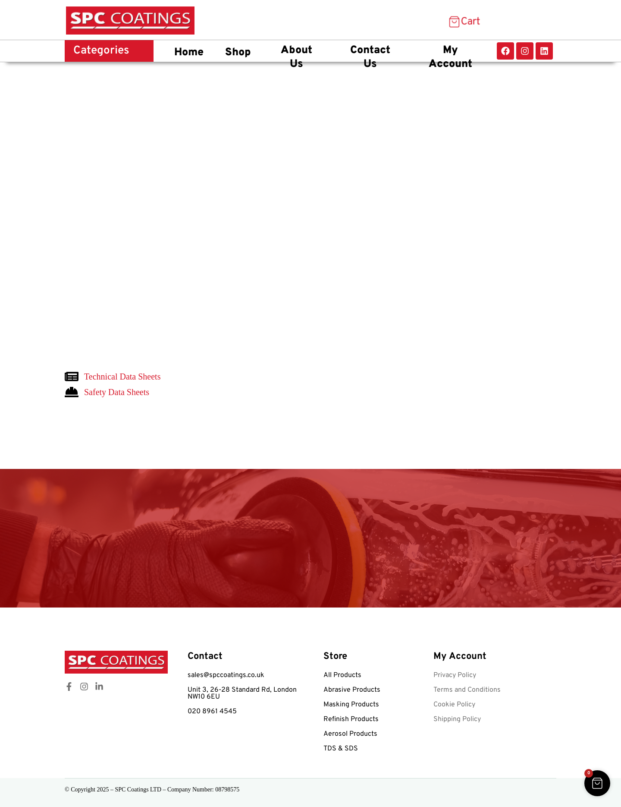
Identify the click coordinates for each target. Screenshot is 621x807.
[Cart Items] (464, 22)
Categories (101, 51)
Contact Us (370, 58)
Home (189, 53)
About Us (296, 58)
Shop (238, 53)
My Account (450, 58)
